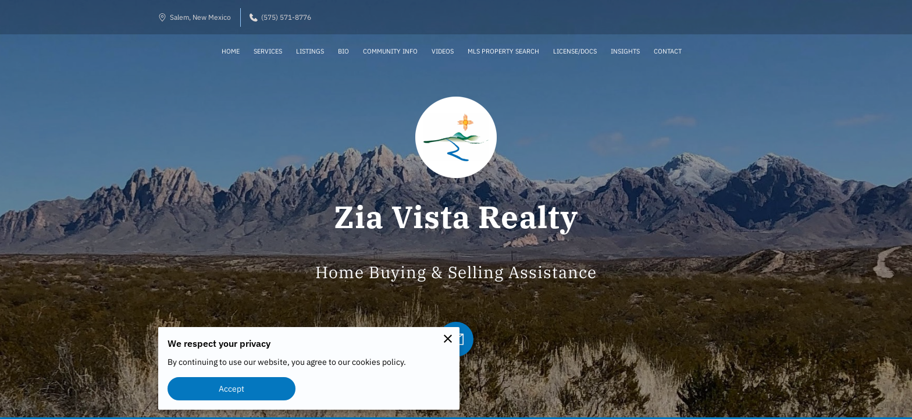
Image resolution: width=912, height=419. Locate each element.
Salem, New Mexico (194, 17)
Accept (232, 388)
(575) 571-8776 (280, 17)
